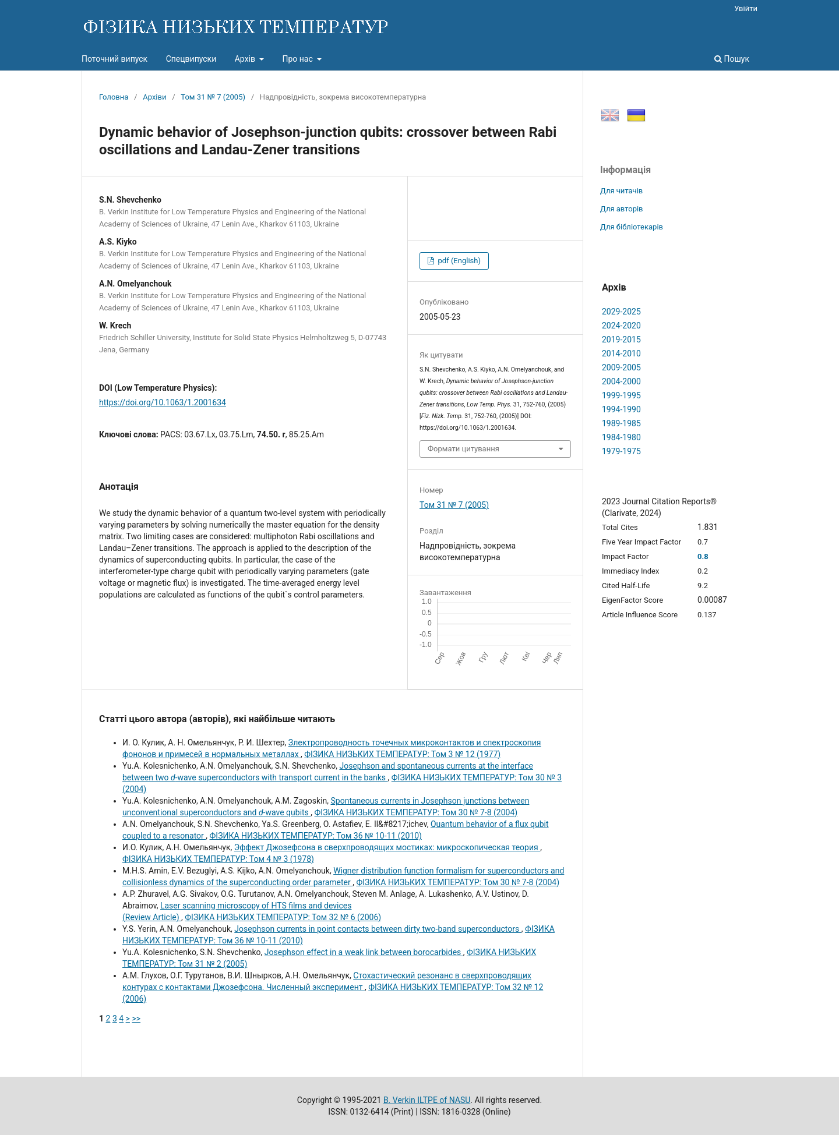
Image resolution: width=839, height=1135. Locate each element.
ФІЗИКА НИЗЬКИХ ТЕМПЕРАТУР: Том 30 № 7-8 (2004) (416, 812)
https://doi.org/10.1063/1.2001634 (162, 402)
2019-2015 (621, 339)
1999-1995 (621, 395)
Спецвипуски (191, 58)
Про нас (298, 58)
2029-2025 (621, 311)
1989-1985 (621, 423)
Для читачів (621, 190)
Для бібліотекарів (631, 226)
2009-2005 (621, 367)
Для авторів (621, 208)
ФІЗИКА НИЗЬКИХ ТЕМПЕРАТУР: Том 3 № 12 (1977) (402, 754)
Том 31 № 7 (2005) (213, 97)
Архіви (154, 97)
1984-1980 (621, 437)
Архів (246, 58)
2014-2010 (621, 353)
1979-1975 (621, 451)
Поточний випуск (114, 58)
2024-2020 (621, 325)
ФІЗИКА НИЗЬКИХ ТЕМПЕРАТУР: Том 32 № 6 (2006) (283, 917)
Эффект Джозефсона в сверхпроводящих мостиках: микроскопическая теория (387, 847)
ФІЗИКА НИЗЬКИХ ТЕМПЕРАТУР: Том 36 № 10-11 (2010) (316, 835)
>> (136, 1018)
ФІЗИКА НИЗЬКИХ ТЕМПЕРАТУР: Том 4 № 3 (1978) (218, 859)
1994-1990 (621, 409)
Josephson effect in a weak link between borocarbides (364, 952)
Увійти (745, 8)
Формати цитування (463, 448)
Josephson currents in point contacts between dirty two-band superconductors (377, 929)
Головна (113, 97)
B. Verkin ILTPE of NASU (426, 1100)
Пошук (731, 58)
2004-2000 (621, 381)
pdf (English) (458, 260)
